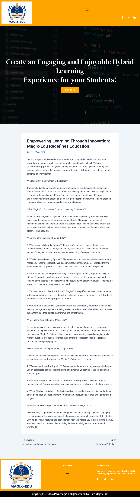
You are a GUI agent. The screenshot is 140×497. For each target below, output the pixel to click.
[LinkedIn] (134, 18)
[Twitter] (128, 18)
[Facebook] (122, 18)
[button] (87, 9)
